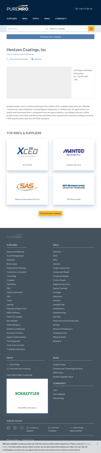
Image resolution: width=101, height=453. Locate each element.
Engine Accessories (61, 284)
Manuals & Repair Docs (17, 308)
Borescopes (12, 264)
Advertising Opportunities (76, 429)
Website (36, 59)
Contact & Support (32, 429)
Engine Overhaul (60, 288)
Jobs (55, 390)
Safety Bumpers (14, 324)
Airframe (57, 251)
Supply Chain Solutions (16, 337)
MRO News (58, 372)
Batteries (11, 259)
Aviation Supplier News (63, 376)
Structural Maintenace (62, 329)
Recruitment (12, 320)
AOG (55, 255)
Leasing (10, 304)
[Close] (97, 444)
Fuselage (57, 292)
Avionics (56, 264)
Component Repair (61, 272)
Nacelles (57, 316)
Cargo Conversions (61, 268)
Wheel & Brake (59, 337)
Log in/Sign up (84, 8)
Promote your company (50, 36)
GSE (8, 296)
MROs (24, 18)
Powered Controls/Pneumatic (66, 320)
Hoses (9, 300)
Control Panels (59, 280)
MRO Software (13, 312)
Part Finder (13, 364)
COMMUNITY (61, 18)
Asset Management (15, 255)
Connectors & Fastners (16, 272)
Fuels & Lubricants (15, 292)
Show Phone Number (17, 59)
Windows (57, 341)
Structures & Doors (15, 333)
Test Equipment (13, 341)
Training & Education (16, 349)
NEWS (47, 18)
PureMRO (14, 237)
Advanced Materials (27, 54)
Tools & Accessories (15, 345)
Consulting (11, 276)
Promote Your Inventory (19, 368)
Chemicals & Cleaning (16, 268)
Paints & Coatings (13, 54)
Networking (58, 398)
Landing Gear (59, 304)
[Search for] (26, 28)
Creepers (11, 280)
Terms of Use (28, 440)
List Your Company (53, 429)
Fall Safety (11, 284)
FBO (9, 288)
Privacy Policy (13, 440)
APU (55, 259)
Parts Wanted (59, 394)
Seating (56, 324)
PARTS (36, 18)
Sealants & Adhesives (16, 329)
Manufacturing (59, 312)
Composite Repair (61, 276)
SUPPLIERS (12, 18)
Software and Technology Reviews (68, 368)
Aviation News (59, 364)
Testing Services (60, 333)
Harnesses (57, 296)
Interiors (56, 300)
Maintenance (58, 308)
